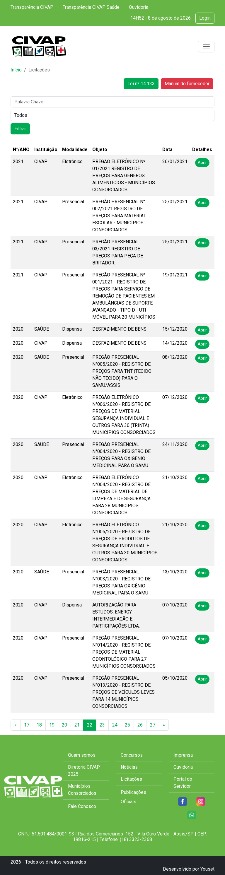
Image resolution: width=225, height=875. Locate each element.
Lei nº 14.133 (141, 83)
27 (152, 725)
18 (39, 725)
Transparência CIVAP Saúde (91, 7)
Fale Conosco (82, 806)
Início (16, 70)
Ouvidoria (138, 7)
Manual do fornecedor (187, 83)
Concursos (132, 755)
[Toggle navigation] (206, 46)
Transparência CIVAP (32, 7)
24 (114, 725)
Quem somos (82, 755)
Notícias (129, 767)
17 (26, 725)
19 (51, 725)
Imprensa (183, 755)
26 (140, 725)
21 (77, 725)
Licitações (131, 779)
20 (64, 725)
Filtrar (20, 128)
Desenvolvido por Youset (188, 869)
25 (127, 725)
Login (205, 18)
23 (102, 725)
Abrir (202, 162)
